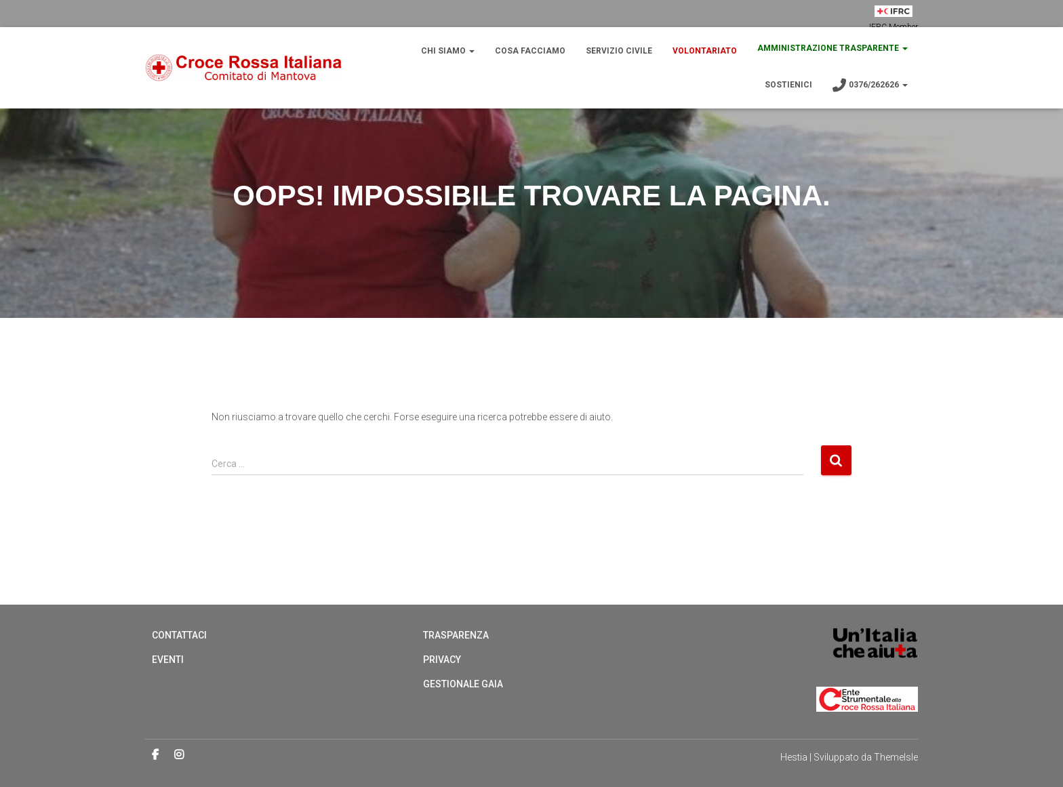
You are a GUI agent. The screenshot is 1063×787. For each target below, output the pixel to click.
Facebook (155, 755)
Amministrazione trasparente (832, 48)
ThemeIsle (896, 757)
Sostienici (788, 84)
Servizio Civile (619, 51)
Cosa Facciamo (530, 51)
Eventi (168, 659)
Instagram (178, 755)
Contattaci (179, 635)
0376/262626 (870, 85)
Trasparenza (456, 635)
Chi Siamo (448, 51)
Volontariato (705, 51)
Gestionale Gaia (463, 684)
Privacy (442, 659)
